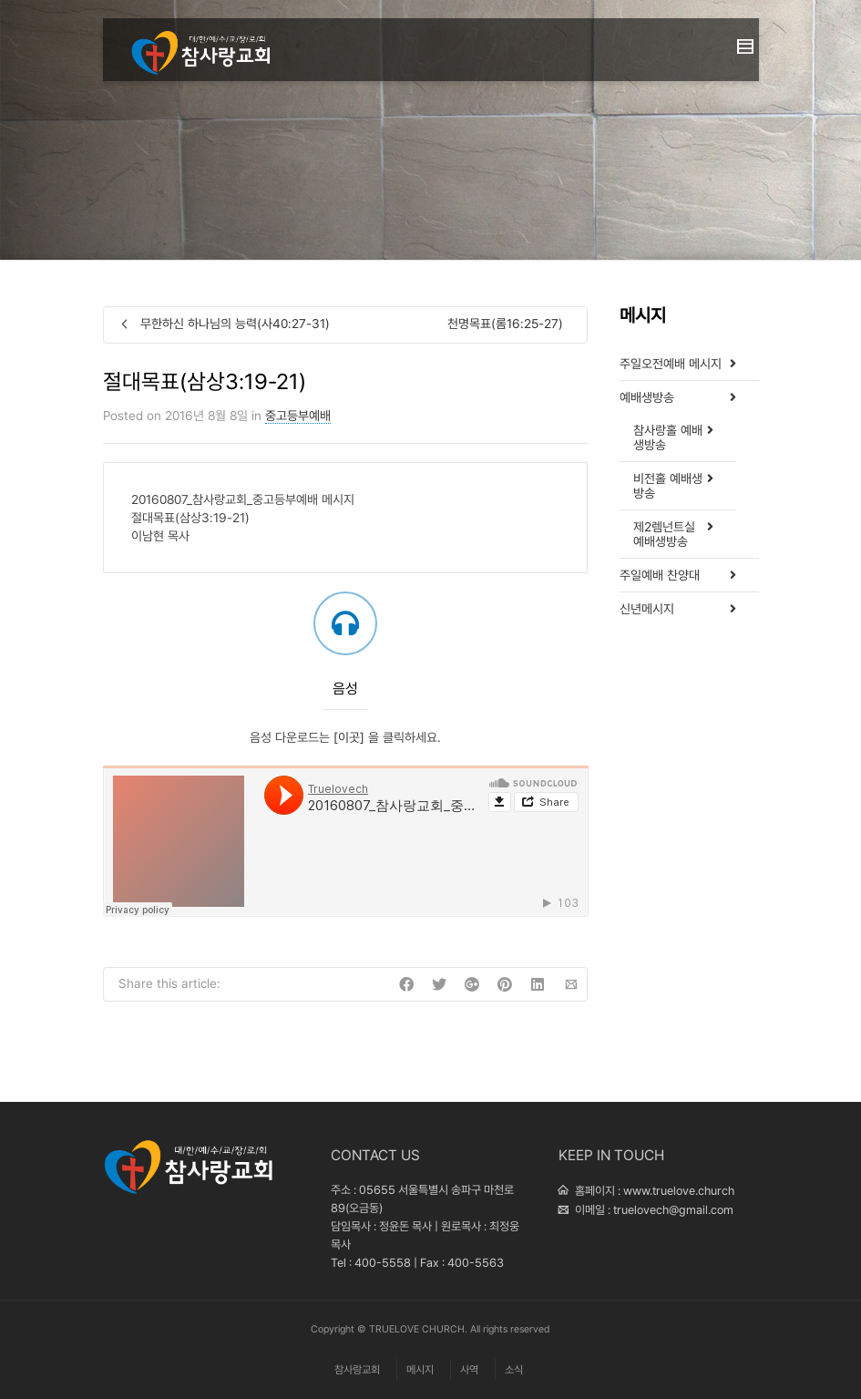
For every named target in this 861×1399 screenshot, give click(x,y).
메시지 (420, 1369)
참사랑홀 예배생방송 (667, 437)
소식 (514, 1369)
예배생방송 (647, 397)
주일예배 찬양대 (660, 575)
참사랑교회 (357, 1369)
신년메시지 (647, 609)
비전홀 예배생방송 (667, 485)
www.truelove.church (678, 1191)
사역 (469, 1369)
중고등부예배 (298, 415)
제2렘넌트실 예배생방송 (664, 534)
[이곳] (348, 737)
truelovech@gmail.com (673, 1210)
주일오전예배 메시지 (671, 363)
